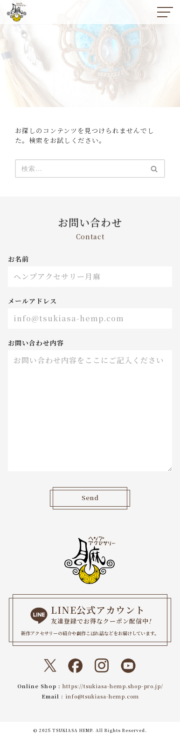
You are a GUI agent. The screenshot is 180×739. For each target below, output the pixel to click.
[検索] (79, 168)
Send (90, 498)
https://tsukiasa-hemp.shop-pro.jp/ (112, 686)
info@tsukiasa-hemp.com (102, 696)
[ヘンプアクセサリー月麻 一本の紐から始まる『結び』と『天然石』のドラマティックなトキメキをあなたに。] (17, 12)
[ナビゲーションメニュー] (165, 12)
